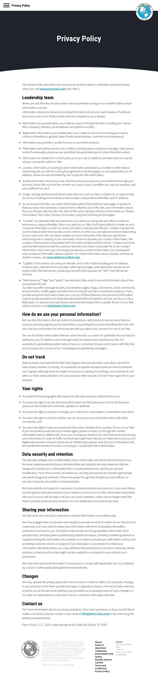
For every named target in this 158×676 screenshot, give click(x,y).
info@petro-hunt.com (61, 306)
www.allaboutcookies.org (63, 257)
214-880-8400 (121, 651)
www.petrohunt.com (53, 89)
